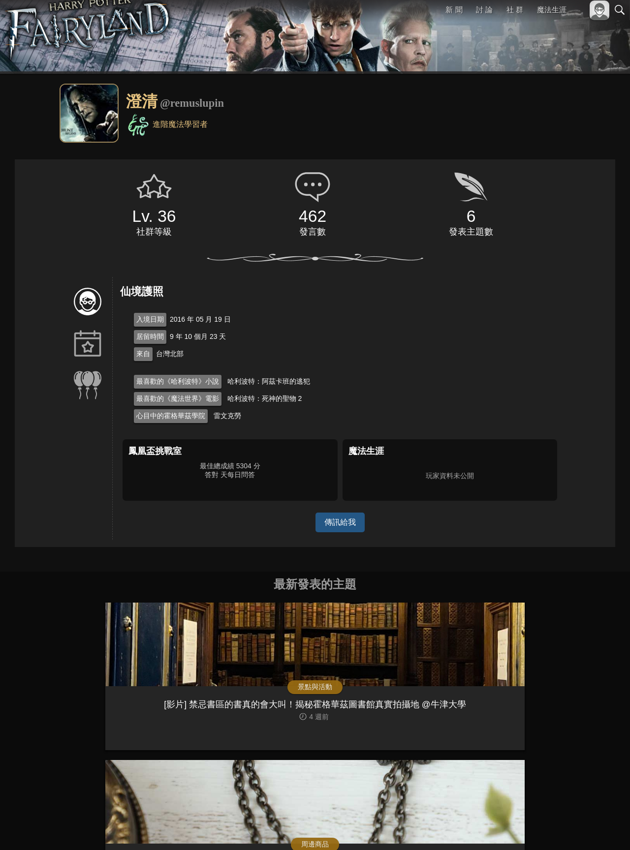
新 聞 (454, 9)
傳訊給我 (340, 522)
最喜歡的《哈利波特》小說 (177, 381)
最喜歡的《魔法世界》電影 (177, 398)
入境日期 (150, 319)
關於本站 (501, 826)
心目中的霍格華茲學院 (170, 416)
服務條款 (533, 826)
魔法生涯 (552, 9)
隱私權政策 (569, 826)
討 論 (484, 9)
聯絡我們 (604, 826)
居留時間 (150, 336)
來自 (143, 354)
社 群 (514, 9)
